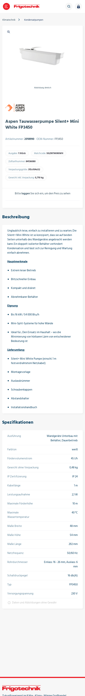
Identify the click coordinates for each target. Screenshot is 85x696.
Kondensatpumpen (33, 20)
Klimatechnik (8, 20)
